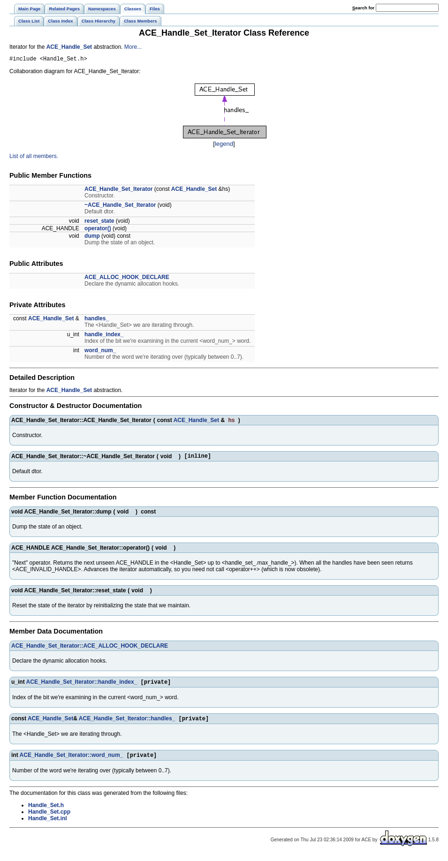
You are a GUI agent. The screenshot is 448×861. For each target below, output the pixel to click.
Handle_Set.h (46, 811)
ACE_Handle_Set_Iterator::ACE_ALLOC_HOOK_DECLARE (89, 648)
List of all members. (33, 157)
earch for (363, 7)
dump (92, 237)
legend (224, 145)
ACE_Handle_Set (69, 47)
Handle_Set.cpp (49, 817)
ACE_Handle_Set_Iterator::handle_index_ (81, 685)
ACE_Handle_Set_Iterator (118, 190)
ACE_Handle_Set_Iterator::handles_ (127, 723)
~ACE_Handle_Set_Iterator (120, 206)
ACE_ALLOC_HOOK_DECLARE (126, 278)
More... (133, 47)
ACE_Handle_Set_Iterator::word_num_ (71, 760)
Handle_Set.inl (47, 824)
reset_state (99, 222)
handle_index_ (103, 335)
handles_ (96, 320)
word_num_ (100, 351)
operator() (97, 230)
